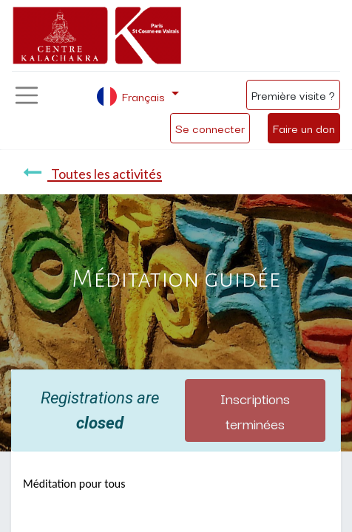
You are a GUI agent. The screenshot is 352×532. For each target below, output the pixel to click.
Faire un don (304, 128)
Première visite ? (293, 94)
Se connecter (210, 128)
